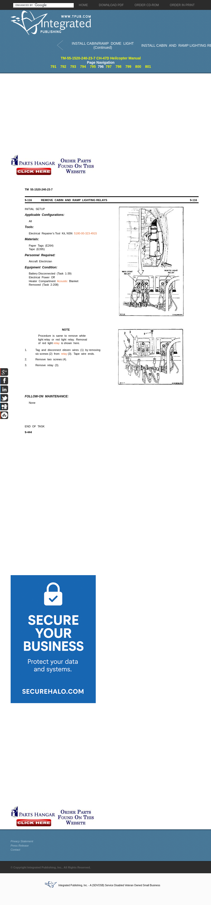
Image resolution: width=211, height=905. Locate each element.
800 (138, 66)
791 (53, 66)
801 (148, 66)
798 (118, 66)
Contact (15, 849)
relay (56, 343)
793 (73, 66)
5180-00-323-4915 (85, 233)
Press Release (20, 845)
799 (128, 66)
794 (83, 66)
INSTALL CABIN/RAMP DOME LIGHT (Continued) (103, 45)
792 (63, 66)
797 (108, 66)
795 (93, 66)
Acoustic (62, 281)
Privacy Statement (22, 841)
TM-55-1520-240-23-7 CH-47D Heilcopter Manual (101, 58)
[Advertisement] (50, 113)
